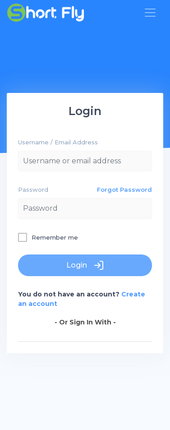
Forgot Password (124, 189)
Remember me (55, 237)
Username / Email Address (58, 142)
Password (33, 189)
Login (85, 265)
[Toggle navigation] (150, 13)
